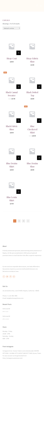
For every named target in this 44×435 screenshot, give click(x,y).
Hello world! (6, 309)
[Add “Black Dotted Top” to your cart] (39, 86)
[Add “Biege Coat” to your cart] (18, 53)
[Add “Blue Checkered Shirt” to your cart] (39, 120)
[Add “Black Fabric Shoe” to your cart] (18, 120)
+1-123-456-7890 (12, 296)
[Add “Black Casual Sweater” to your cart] (18, 86)
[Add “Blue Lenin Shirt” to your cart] (18, 191)
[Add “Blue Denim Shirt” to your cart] (18, 158)
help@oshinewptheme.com (15, 298)
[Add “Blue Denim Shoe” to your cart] (39, 158)
